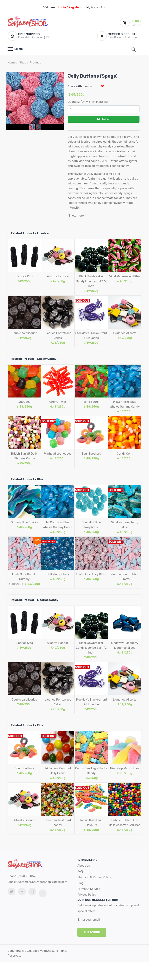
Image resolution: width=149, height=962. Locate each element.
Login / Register (69, 7)
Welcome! (49, 7)
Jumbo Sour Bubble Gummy (124, 576)
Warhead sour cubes (57, 453)
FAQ (80, 871)
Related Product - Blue (27, 479)
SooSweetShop (42, 951)
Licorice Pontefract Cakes (58, 335)
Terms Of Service (88, 889)
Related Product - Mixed (28, 725)
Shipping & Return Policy (94, 877)
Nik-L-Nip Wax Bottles (124, 768)
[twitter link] (11, 891)
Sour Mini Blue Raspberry (91, 525)
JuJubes (24, 401)
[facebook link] (22, 891)
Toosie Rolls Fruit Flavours (91, 822)
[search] (134, 49)
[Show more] (76, 215)
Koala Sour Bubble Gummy (24, 576)
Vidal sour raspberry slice (124, 525)
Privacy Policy (86, 894)
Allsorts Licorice (57, 276)
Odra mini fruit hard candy (58, 822)
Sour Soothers (91, 453)
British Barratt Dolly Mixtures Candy (24, 456)
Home (12, 62)
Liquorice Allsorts (124, 333)
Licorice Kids (24, 276)
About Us (83, 865)
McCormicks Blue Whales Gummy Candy (125, 404)
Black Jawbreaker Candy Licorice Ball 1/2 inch (91, 281)
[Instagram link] (32, 891)
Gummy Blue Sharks (24, 522)
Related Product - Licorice (30, 233)
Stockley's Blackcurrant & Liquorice (91, 335)
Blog (80, 883)
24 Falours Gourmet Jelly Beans (57, 771)
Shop (22, 62)
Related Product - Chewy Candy (33, 359)
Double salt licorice (24, 333)
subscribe (91, 932)
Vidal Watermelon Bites (124, 276)
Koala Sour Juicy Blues (91, 574)
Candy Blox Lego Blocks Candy (91, 771)
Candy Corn (125, 453)
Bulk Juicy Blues (58, 574)
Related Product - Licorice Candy (34, 600)
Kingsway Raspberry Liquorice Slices (124, 645)
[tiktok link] (43, 893)
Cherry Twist (57, 401)
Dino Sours (91, 401)
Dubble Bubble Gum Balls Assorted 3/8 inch (124, 822)
